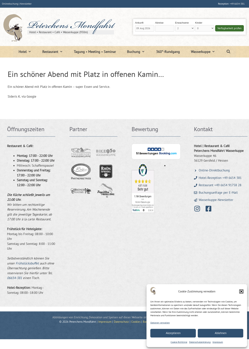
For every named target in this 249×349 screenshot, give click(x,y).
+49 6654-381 (237, 3)
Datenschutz (121, 321)
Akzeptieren (173, 333)
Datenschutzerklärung (200, 342)
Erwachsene (182, 22)
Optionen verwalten (160, 322)
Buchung (138, 52)
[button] (241, 291)
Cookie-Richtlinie (179, 342)
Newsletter (26, 3)
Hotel (28, 52)
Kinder (198, 22)
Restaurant (55, 52)
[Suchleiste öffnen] (228, 52)
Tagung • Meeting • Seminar (95, 51)
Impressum (217, 342)
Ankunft (139, 22)
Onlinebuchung (10, 3)
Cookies (136, 321)
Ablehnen (220, 333)
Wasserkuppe (206, 52)
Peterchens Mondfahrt (70, 26)
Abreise (159, 22)
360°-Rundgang (168, 51)
